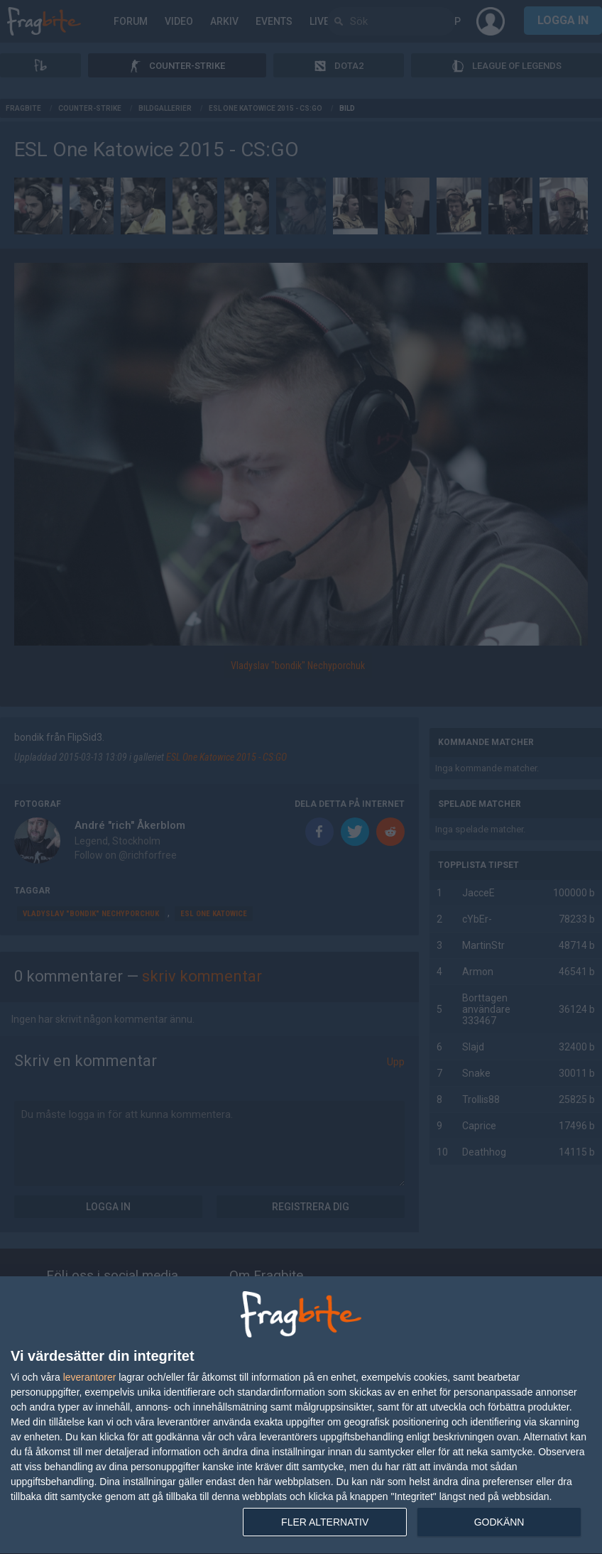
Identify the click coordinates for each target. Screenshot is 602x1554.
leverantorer (89, 1377)
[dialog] (301, 1415)
